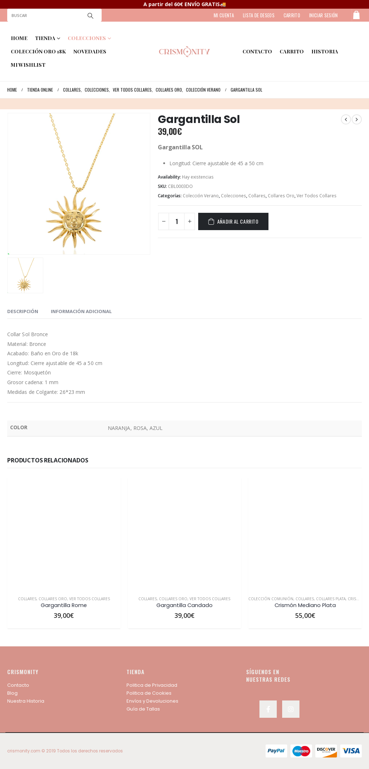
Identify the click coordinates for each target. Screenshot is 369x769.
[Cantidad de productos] (176, 221)
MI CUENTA (224, 15)
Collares (257, 196)
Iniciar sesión (323, 15)
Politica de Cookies (149, 693)
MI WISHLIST (28, 64)
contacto (257, 51)
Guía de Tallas (143, 709)
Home (19, 38)
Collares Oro (281, 196)
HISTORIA (324, 51)
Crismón (356, 598)
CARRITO (292, 15)
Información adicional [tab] (81, 311)
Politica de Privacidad (151, 685)
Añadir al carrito (238, 221)
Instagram (290, 709)
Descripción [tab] (22, 311)
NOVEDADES (90, 51)
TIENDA (45, 38)
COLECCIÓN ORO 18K (38, 51)
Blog (12, 693)
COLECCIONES (87, 38)
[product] (64, 533)
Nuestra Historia (25, 701)
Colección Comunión (270, 598)
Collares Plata (331, 598)
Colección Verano (201, 196)
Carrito (292, 51)
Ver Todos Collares (317, 196)
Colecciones (233, 196)
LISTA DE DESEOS (259, 15)
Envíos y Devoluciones (152, 701)
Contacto (18, 685)
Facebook (268, 709)
